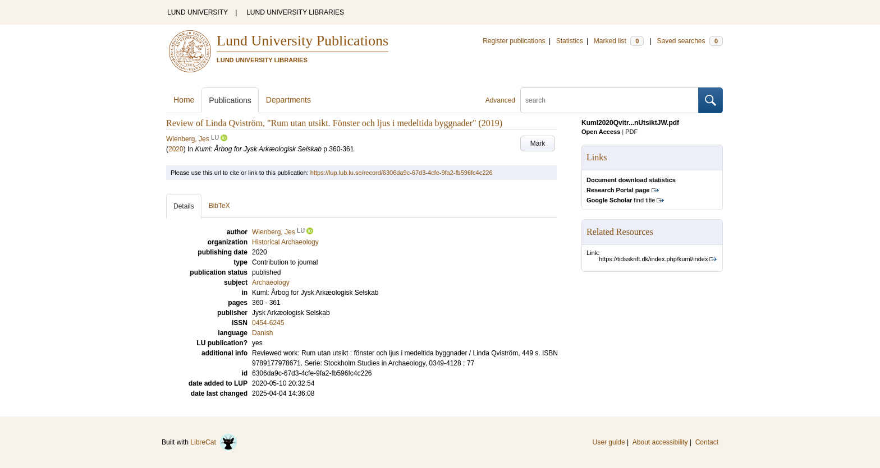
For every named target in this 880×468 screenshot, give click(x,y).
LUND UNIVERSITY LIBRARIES (295, 12)
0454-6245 (268, 323)
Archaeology (271, 282)
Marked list (619, 41)
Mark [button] (538, 143)
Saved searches (690, 41)
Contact (706, 442)
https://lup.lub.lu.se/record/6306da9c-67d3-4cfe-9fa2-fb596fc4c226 (401, 172)
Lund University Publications (302, 41)
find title (620, 200)
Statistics (569, 41)
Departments (288, 99)
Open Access (600, 131)
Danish (262, 333)
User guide (609, 442)
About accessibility (660, 442)
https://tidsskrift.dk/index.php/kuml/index (653, 259)
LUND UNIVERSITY (197, 12)
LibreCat (213, 442)
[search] (609, 100)
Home (183, 99)
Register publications (514, 41)
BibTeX (219, 206)
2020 (176, 149)
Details (183, 206)
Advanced (500, 100)
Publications (230, 100)
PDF (631, 131)
